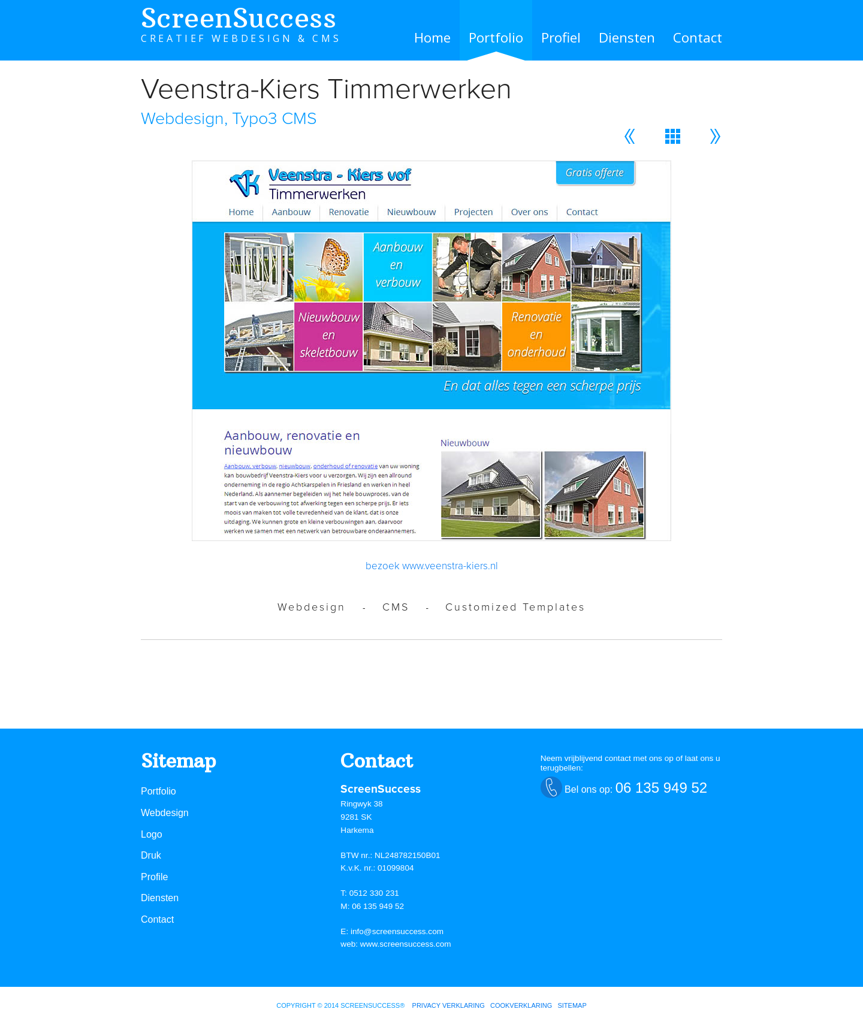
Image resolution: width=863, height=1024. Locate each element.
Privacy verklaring (448, 1005)
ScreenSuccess (238, 18)
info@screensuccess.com (397, 931)
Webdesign (165, 813)
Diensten (627, 37)
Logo (151, 834)
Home (432, 37)
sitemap (571, 1005)
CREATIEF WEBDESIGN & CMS (241, 38)
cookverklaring (521, 1005)
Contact (697, 37)
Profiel (561, 37)
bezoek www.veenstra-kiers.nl (432, 566)
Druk (151, 855)
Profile (154, 877)
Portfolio (496, 37)
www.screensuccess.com (405, 944)
